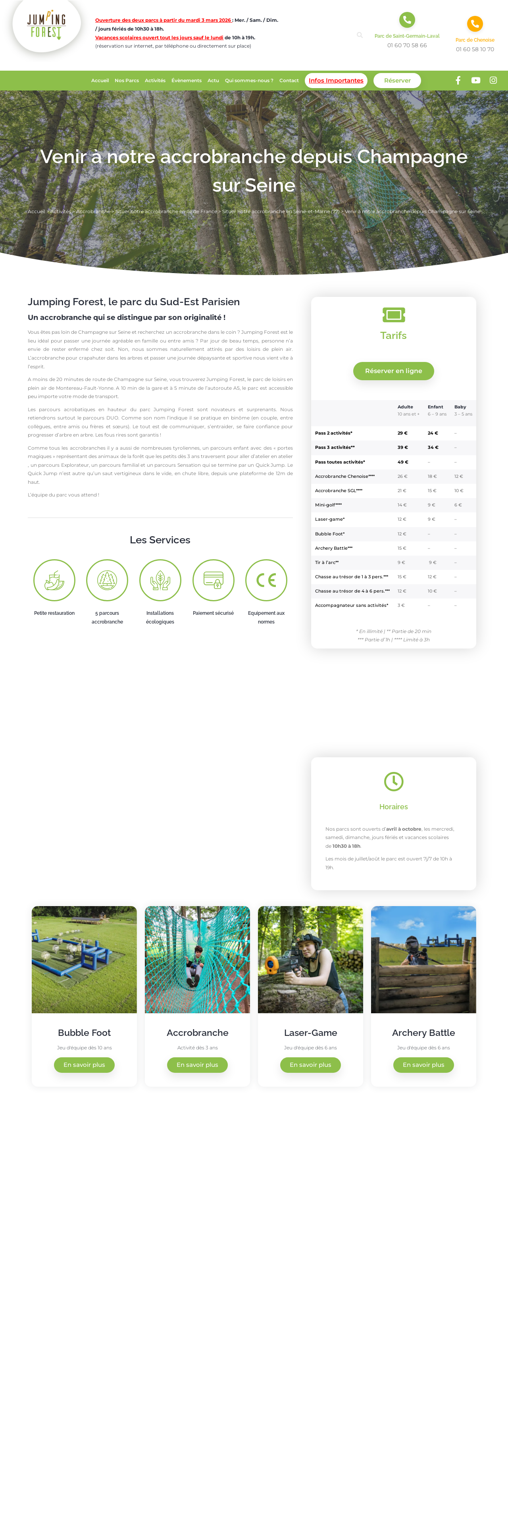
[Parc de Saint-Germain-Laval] (407, 20)
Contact (289, 80)
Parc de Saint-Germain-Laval (407, 36)
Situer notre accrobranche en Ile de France (166, 211)
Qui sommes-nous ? (249, 80)
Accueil (100, 80)
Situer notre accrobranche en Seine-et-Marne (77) (281, 211)
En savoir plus (84, 1065)
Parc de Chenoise (475, 40)
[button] (360, 35)
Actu (213, 80)
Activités (155, 80)
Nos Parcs (127, 80)
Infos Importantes (336, 80)
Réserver (397, 80)
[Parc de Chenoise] (475, 24)
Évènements (186, 80)
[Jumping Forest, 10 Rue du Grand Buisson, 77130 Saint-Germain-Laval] (381, 1237)
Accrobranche (93, 211)
